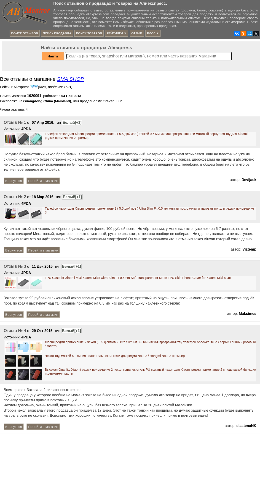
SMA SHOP (70, 79)
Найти (53, 56)
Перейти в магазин (43, 181)
